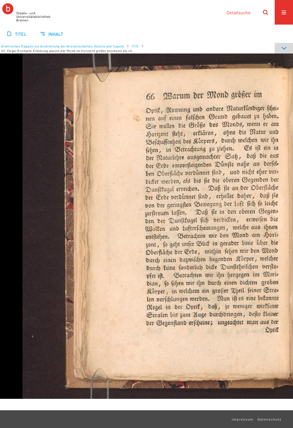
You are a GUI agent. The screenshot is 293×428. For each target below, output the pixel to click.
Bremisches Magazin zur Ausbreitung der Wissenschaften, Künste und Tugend (62, 46)
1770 (134, 46)
